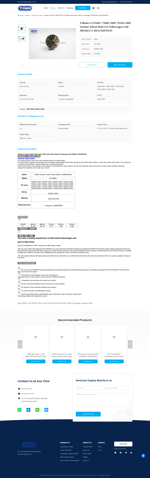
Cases (99, 446)
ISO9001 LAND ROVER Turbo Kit (32, 303)
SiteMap (85, 457)
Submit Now (88, 414)
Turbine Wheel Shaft (37, 15)
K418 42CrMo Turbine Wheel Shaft (55, 303)
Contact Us (86, 460)
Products (53, 8)
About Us (61, 8)
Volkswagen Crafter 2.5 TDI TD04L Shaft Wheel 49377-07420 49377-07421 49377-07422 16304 (35, 356)
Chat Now (82, 8)
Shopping (70, 8)
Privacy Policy (43, 475)
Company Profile (87, 446)
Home (46, 8)
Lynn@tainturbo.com (27, 393)
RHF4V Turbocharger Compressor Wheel (80, 303)
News (99, 450)
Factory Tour (86, 450)
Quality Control (87, 453)
